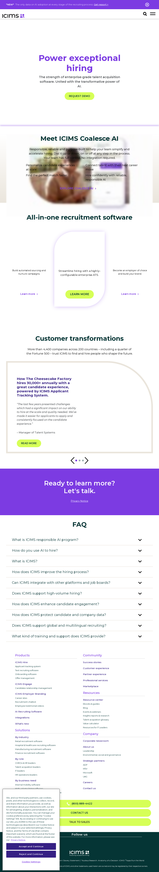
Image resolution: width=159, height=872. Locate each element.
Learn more (27, 294)
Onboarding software (26, 674)
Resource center (93, 699)
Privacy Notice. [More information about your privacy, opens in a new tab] (18, 840)
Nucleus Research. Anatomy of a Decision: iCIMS (103, 860)
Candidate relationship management (33, 688)
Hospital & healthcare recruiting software (35, 745)
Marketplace (90, 686)
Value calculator (91, 723)
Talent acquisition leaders (27, 767)
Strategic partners (94, 760)
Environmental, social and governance (102, 755)
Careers (87, 782)
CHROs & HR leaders (25, 763)
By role (19, 758)
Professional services (95, 680)
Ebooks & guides (91, 704)
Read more (29, 443)
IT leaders (20, 771)
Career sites (21, 698)
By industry (22, 737)
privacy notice (79, 501)
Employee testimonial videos (29, 706)
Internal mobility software (27, 784)
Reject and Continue (31, 854)
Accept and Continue (31, 846)
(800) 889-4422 (79, 803)
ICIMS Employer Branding (30, 693)
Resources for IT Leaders (95, 727)
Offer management (25, 678)
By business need (25, 780)
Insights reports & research (96, 715)
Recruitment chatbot (25, 702)
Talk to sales (79, 822)
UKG (85, 776)
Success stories (92, 662)
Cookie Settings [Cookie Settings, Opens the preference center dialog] (31, 862)
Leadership (88, 751)
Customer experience (96, 668)
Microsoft (87, 772)
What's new (22, 723)
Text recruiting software (27, 670)
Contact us (89, 788)
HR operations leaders (26, 775)
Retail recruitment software (28, 741)
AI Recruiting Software (28, 711)
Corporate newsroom (96, 740)
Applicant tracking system (28, 666)
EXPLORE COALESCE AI (76, 188)
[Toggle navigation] (153, 13)
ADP (85, 765)
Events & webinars (92, 712)
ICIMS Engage (23, 684)
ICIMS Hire (21, 662)
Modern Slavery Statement (68, 860)
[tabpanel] (29, 273)
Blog (85, 708)
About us (88, 746)
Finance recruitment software (30, 753)
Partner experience (94, 674)
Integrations (22, 717)
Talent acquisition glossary (96, 719)
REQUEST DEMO (79, 96)
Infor (85, 768)
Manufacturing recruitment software (33, 749)
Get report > (101, 4)
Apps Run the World (134, 860)
